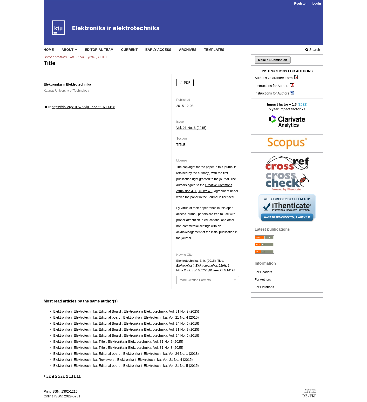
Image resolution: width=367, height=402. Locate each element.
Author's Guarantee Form (274, 78)
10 (71, 376)
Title (102, 341)
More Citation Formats (195, 280)
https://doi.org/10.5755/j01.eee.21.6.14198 (83, 107)
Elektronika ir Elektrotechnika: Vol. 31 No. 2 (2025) (161, 311)
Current (129, 50)
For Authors (263, 279)
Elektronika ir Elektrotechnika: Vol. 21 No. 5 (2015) (161, 366)
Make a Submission (272, 60)
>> (79, 376)
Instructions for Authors (272, 86)
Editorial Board (110, 311)
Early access (158, 50)
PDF (186, 82)
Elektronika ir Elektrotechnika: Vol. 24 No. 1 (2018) (161, 353)
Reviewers (107, 360)
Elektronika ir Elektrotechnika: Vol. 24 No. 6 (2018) (161, 335)
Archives (187, 50)
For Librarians (264, 287)
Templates (214, 50)
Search (312, 50)
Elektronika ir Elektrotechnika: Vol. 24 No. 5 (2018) (161, 323)
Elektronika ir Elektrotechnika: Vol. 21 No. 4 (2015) (161, 317)
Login (317, 3)
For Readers (263, 272)
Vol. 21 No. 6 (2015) (83, 57)
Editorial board (110, 317)
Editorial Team (99, 50)
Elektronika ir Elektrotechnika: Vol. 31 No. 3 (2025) (161, 329)
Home (49, 50)
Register (300, 3)
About (68, 50)
